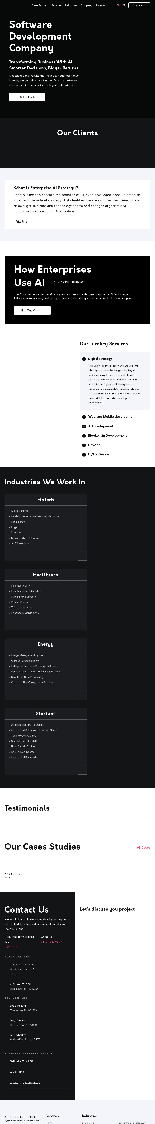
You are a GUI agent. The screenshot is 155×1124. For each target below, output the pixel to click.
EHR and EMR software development (94, 1099)
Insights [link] (101, 5)
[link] (14, 5)
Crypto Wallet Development (96, 1021)
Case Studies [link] (40, 5)
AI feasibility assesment (58, 996)
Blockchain (51, 1106)
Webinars (124, 1065)
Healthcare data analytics (95, 1107)
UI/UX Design (53, 1076)
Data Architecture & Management (56, 1010)
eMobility (124, 1006)
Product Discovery (55, 1051)
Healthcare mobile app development (94, 1089)
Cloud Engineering (55, 1100)
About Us (124, 1023)
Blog (121, 1053)
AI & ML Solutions (55, 1018)
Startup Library (126, 1071)
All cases (143, 714)
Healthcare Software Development (93, 1054)
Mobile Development (57, 1094)
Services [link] (56, 5)
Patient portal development (96, 1081)
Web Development (55, 1088)
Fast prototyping (54, 1033)
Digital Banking (90, 1015)
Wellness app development (96, 1113)
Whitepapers (125, 1059)
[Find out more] (32, 310)
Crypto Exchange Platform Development (96, 1029)
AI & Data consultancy (57, 1002)
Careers (123, 1029)
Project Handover (55, 1082)
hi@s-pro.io (11, 813)
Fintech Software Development (91, 998)
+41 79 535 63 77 (51, 808)
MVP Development (55, 1039)
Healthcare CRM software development (95, 1064)
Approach (124, 1035)
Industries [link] (71, 5)
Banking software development (91, 1008)
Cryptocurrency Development (98, 1037)
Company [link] (86, 5)
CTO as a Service (55, 1045)
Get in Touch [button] (27, 97)
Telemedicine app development (91, 1073)
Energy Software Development (127, 998)
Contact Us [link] (139, 5)
